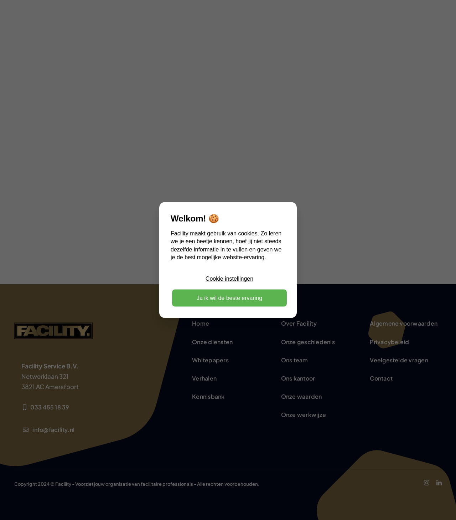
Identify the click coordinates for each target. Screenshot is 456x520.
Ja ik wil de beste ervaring (229, 298)
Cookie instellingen (229, 278)
